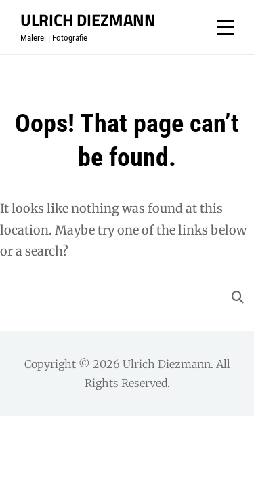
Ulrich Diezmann (88, 19)
